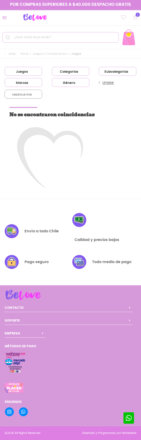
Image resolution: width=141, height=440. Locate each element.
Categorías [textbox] (69, 71)
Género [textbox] (69, 83)
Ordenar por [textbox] (22, 94)
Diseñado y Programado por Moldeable (109, 433)
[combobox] (23, 71)
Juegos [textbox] (22, 71)
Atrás (10, 53)
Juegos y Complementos (50, 53)
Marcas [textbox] (22, 83)
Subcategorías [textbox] (116, 71)
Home (24, 53)
